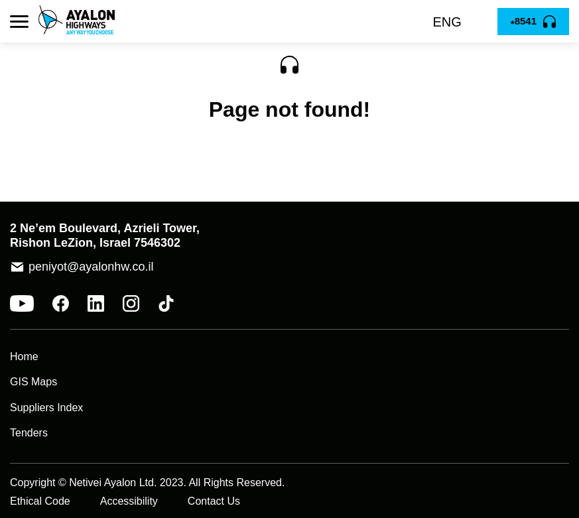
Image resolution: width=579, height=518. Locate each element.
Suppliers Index (46, 407)
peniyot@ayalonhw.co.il (91, 266)
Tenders (29, 432)
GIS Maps (33, 381)
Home (24, 356)
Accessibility (129, 501)
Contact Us (214, 501)
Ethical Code (40, 501)
